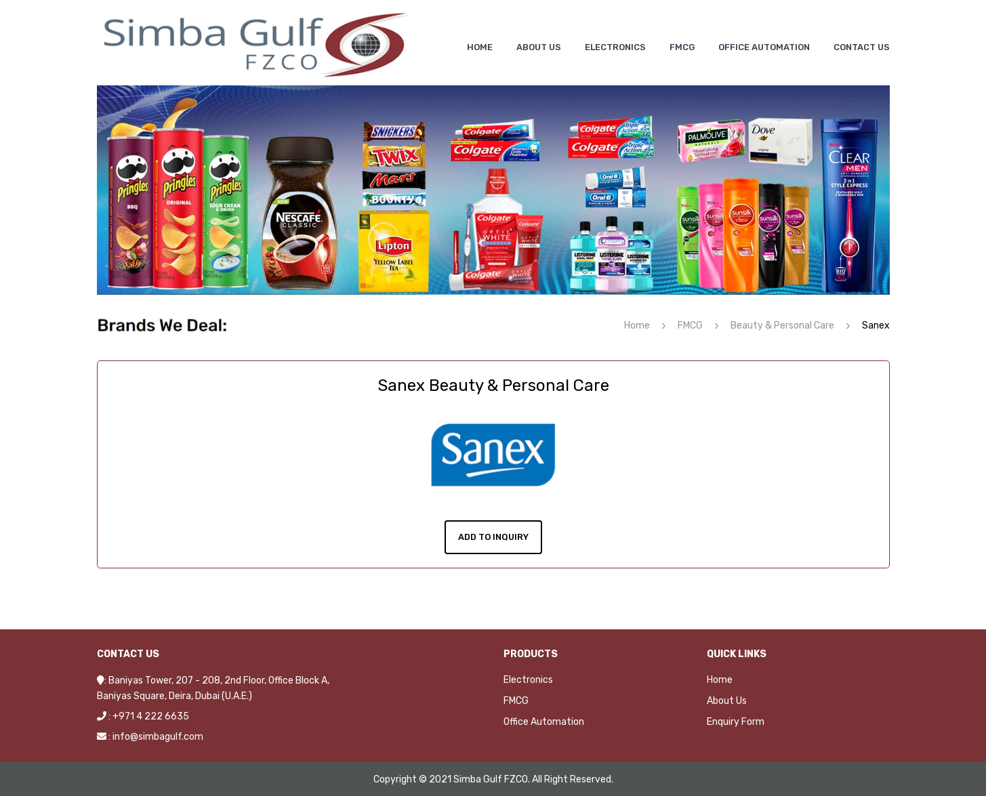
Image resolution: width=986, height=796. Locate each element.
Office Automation (544, 720)
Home (637, 325)
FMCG (690, 325)
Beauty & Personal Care (782, 325)
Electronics (528, 678)
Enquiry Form (735, 720)
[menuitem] (480, 47)
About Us (727, 699)
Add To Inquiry (493, 535)
